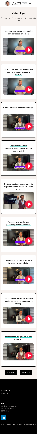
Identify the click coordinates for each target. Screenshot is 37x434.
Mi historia (4, 393)
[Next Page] (26, 372)
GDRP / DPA (5, 411)
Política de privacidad (8, 408)
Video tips (4, 396)
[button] (30, 3)
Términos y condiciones (8, 406)
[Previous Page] (11, 372)
